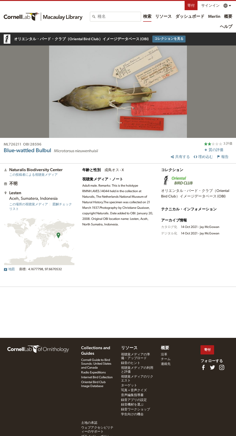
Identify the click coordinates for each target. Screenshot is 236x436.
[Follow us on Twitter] (212, 367)
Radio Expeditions (93, 372)
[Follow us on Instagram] (221, 367)
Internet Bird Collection (97, 377)
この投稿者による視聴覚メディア (33, 174)
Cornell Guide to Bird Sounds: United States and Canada (96, 363)
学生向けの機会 (132, 414)
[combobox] (119, 16)
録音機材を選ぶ (132, 404)
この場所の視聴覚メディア (28, 204)
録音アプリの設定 (134, 400)
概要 (228, 17)
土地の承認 (89, 422)
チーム (166, 359)
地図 (9, 269)
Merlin (214, 17)
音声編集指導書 (132, 395)
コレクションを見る (168, 38)
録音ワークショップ (135, 409)
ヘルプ (226, 27)
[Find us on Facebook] (203, 367)
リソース (163, 17)
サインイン (210, 5)
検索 (147, 17)
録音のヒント (130, 363)
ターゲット (129, 385)
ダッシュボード (189, 17)
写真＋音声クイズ (134, 390)
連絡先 (166, 364)
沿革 (164, 354)
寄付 (191, 5)
